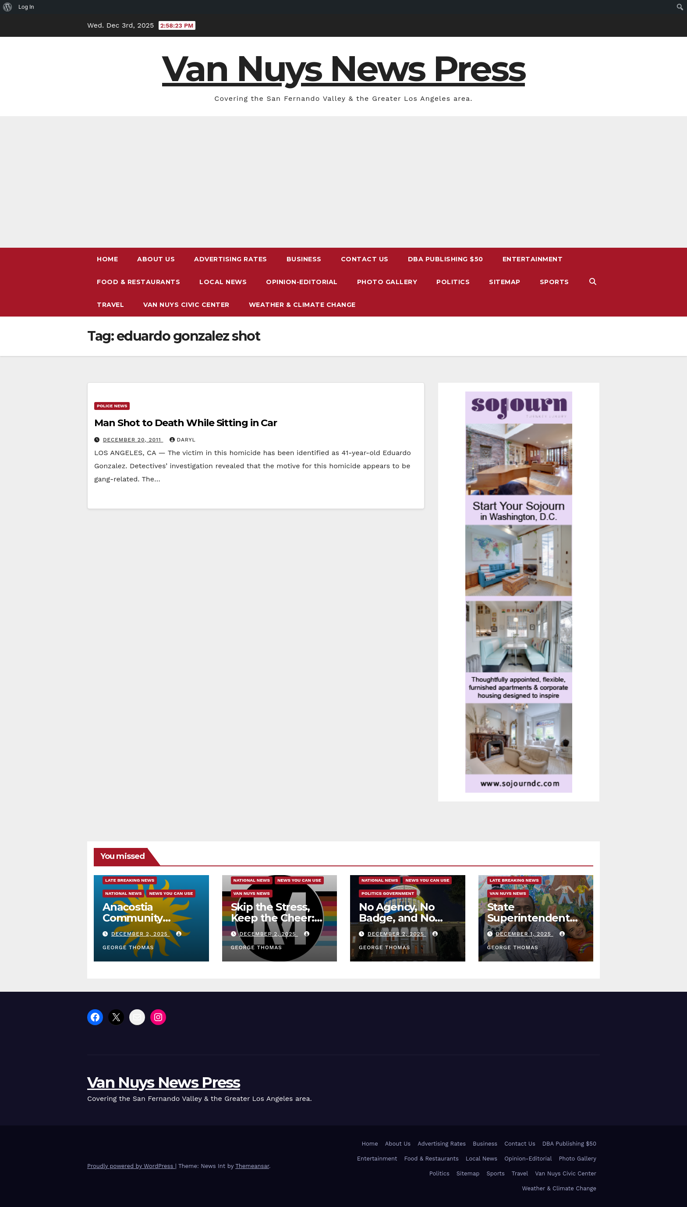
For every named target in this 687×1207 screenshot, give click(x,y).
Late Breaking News (129, 880)
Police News (112, 405)
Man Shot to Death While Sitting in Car (185, 423)
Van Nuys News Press (343, 68)
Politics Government (387, 893)
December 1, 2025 (524, 934)
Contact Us (365, 259)
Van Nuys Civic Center (186, 305)
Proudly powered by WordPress (131, 1166)
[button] (592, 282)
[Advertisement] (343, 182)
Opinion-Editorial (302, 282)
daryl (183, 440)
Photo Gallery (387, 282)
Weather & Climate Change (302, 305)
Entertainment (533, 259)
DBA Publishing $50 (445, 259)
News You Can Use (171, 893)
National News (123, 893)
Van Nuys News (252, 893)
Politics (453, 282)
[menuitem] (7, 7)
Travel (110, 305)
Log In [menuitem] (26, 7)
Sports (554, 282)
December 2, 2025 (140, 934)
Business (304, 259)
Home (107, 259)
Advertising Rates (230, 259)
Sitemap (505, 282)
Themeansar (252, 1166)
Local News (223, 282)
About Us (156, 259)
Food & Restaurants (138, 282)
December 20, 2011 (133, 440)
